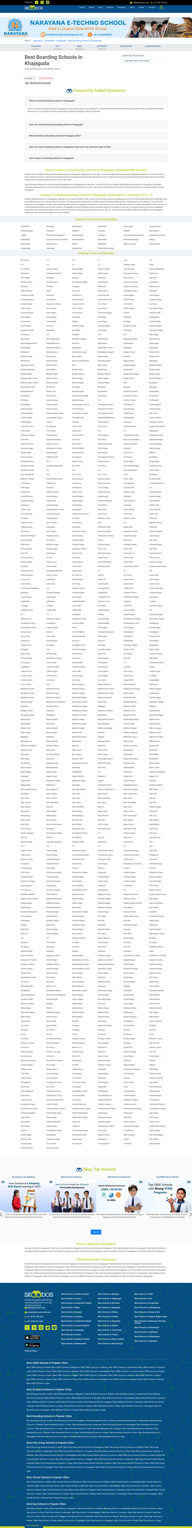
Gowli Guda (102, 514)
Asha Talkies (26, 317)
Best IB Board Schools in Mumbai (86, 1398)
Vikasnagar (25, 1122)
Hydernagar (77, 571)
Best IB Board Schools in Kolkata (100, 1394)
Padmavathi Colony (105, 851)
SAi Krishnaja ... (104, 942)
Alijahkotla (102, 286)
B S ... (126, 335)
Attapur (75, 321)
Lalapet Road (26, 671)
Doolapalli (153, 457)
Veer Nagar (76, 1100)
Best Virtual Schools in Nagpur (82, 1490)
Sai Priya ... (76, 947)
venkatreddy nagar (53, 1113)
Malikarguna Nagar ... (80, 706)
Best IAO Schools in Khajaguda (135, 1273)
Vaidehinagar (103, 1091)
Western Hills (26, 1139)
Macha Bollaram (104, 684)
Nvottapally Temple (79, 833)
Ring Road (25, 929)
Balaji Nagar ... (26, 348)
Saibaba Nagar (27, 951)
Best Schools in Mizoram (109, 1303)
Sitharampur (154, 1017)
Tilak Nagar (153, 1069)
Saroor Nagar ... (104, 973)
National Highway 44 (106, 789)
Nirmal (74, 244)
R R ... (126, 890)
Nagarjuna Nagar (53, 781)
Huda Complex (26, 562)
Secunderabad (129, 982)
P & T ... (152, 842)
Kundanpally (77, 662)
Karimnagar (128, 226)
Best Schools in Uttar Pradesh (111, 1339)
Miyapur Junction (131, 746)
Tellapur (152, 1065)
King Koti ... (102, 641)
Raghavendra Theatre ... (30, 899)
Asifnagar (127, 317)
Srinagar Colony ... (105, 1039)
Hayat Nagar (154, 536)
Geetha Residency (105, 501)
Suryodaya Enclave (28, 1060)
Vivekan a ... (77, 1126)
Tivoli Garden (129, 1074)
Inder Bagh (50, 579)
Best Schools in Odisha (108, 1312)
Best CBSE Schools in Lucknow (124, 1371)
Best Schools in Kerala (71, 1335)
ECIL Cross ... (77, 474)
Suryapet (101, 231)
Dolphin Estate (52, 457)
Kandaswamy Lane (131, 623)
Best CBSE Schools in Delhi (38, 1367)
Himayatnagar (26, 549)
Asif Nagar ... (103, 317)
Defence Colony (27, 444)
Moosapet (25, 754)
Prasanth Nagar (155, 877)
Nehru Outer (103, 811)
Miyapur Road (26, 750)
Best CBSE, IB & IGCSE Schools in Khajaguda (83, 1267)
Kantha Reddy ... (53, 628)
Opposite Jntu (155, 837)
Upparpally (102, 1087)
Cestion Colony (129, 400)
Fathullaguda (129, 483)
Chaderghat (25, 404)
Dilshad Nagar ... (155, 448)
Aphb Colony (26, 308)
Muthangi (76, 767)
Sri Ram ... (128, 1030)
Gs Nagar (24, 518)
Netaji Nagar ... (52, 816)
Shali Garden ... (155, 986)
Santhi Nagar (129, 964)
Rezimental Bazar (131, 925)
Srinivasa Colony (155, 1039)
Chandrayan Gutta (105, 413)
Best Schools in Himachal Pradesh (76, 1321)
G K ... (151, 488)
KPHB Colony (129, 649)
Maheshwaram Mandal (55, 702)
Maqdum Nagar (78, 719)
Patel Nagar (102, 864)
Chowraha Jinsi (27, 426)
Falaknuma (76, 483)
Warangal (50, 226)
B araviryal (25, 335)
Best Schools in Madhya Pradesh (75, 1339)
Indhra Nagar (77, 579)
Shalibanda (25, 990)
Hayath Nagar (26, 540)
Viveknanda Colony (54, 1130)
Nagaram (101, 776)
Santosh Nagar (27, 969)
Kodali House (26, 645)
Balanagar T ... (155, 348)
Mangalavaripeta (27, 715)
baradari (127, 356)
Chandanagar (129, 409)
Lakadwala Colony (156, 662)
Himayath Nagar (130, 544)
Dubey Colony (77, 461)
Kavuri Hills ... (51, 636)
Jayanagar (153, 597)
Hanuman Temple (131, 531)
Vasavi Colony (26, 1100)
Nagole (100, 781)
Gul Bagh (75, 518)
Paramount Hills (104, 859)
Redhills (24, 925)
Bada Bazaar (103, 339)
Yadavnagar (77, 1139)
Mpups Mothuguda (131, 759)
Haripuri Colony (52, 536)
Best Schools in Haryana (71, 1317)
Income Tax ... (26, 579)
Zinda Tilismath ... (28, 1148)
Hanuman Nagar (104, 531)
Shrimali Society (155, 1008)
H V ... (126, 523)
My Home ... (102, 767)
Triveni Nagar (103, 1082)
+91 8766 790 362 (34, 1317)
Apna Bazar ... (103, 308)
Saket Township (27, 955)
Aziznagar (128, 330)
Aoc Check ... (129, 304)
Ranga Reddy (154, 244)
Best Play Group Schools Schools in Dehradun (114, 1459)
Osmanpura (128, 842)
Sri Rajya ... (102, 1030)
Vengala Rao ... (155, 1100)
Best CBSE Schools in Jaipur (148, 1375)
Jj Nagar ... (50, 606)
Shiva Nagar (128, 1004)
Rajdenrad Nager (53, 903)
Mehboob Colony (130, 737)
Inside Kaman (103, 584)
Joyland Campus (156, 606)
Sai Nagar (153, 942)
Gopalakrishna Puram (55, 509)
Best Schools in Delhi (144, 1294)
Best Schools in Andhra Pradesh (75, 1294)
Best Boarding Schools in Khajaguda (84, 40)
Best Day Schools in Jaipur (131, 1516)
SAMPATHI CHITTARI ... (158, 955)
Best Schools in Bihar (70, 1308)
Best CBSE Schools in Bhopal (121, 1375)
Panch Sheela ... (52, 855)
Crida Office (25, 431)
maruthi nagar (129, 724)
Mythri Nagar (26, 772)
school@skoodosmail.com (38, 1312)
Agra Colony (128, 278)
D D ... (100, 431)
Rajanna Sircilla (130, 244)
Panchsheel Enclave (131, 855)
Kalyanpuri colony (53, 619)
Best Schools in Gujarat (71, 1312)
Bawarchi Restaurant (80, 361)
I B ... (100, 571)
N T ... (100, 772)
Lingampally (154, 680)
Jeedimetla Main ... (79, 601)
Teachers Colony (104, 1065)
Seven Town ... (52, 986)
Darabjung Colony (156, 435)
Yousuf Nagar (26, 1144)
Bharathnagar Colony (29, 383)
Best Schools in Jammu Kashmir (75, 1326)
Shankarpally (154, 995)
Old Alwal (153, 833)
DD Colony (76, 439)
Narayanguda (51, 789)
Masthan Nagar (78, 728)
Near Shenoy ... (27, 807)
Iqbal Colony (128, 584)
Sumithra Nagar (130, 1052)
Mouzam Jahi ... (78, 759)
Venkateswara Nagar (157, 1109)
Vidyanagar (128, 1113)
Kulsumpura (25, 662)
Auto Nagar (102, 321)
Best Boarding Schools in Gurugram (53, 1436)
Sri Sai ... (24, 1034)
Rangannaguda (78, 916)
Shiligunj (49, 1004)
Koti (48, 649)
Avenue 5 (50, 326)
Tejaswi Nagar (129, 1065)
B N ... (100, 335)
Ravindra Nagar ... (79, 921)
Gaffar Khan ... (78, 492)
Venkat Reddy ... (52, 1104)
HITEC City (102, 549)
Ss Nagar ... (128, 1043)
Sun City (152, 1052)
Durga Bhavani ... (105, 461)
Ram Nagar (128, 907)
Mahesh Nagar (155, 697)
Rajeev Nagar (77, 903)
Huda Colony (103, 558)
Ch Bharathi (154, 400)
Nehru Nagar (51, 811)
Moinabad (153, 750)
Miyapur (75, 746)
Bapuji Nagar (103, 356)
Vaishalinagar (154, 1091)
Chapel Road (129, 413)
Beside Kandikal (155, 365)
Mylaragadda (129, 767)
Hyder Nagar (51, 566)
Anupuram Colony (53, 304)
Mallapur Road (26, 711)
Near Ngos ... (103, 802)
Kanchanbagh (103, 623)
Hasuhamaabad (130, 536)
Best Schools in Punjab (108, 1317)
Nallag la (152, 781)
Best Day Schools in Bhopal (107, 1516)
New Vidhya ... (78, 824)
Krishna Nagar (26, 658)
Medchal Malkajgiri (131, 239)
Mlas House (76, 750)
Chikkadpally (129, 418)
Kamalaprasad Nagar (132, 619)
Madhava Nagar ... (79, 689)
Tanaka (152, 1060)
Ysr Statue (128, 1144)
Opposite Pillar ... (79, 842)
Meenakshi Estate (79, 737)
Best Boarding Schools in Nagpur (107, 1428)
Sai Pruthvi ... (103, 947)
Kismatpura (154, 641)
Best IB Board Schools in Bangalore (69, 1394)
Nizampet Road (130, 829)
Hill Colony (153, 540)
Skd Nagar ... (103, 1021)
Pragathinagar (78, 877)
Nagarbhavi (25, 781)
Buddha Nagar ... (79, 400)
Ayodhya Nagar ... (105, 326)
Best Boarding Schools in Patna (123, 1432)
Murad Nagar (26, 767)
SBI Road (50, 982)
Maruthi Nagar (103, 724)
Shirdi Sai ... (102, 1004)
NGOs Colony (103, 824)
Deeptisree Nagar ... (157, 439)
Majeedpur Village (156, 702)
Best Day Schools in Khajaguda (37, 1248)
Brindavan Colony (131, 396)
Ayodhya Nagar (78, 326)
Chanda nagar (52, 409)
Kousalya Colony (104, 649)
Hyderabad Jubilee (131, 566)
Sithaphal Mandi (130, 1017)
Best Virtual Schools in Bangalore (67, 1482)
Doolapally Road (27, 461)
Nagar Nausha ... (79, 776)
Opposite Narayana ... (55, 842)
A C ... (48, 260)
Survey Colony (26, 1056)
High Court (128, 540)
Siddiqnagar (128, 1012)
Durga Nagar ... (155, 461)
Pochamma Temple (79, 872)
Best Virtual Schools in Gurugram (143, 1494)
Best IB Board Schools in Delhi (40, 1394)
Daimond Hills (77, 435)
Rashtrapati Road (156, 916)
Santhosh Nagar (155, 964)
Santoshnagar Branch (81, 969)
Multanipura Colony (80, 763)
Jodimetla (102, 606)
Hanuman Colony (79, 531)
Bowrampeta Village (80, 396)
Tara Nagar (50, 1065)
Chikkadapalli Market (106, 418)
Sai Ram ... (128, 947)
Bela (74, 365)
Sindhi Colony (51, 1017)
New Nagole (128, 820)
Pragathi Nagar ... (53, 877)
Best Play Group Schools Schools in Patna (131, 1463)
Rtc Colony (102, 934)
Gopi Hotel (102, 509)
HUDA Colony (154, 558)
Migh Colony (128, 741)
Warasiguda (51, 1135)
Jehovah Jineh (103, 601)
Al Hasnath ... (154, 282)
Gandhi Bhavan (27, 496)
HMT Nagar (51, 553)
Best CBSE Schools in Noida (151, 1379)
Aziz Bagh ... (77, 330)
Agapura (75, 278)
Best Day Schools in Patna (45, 1520)
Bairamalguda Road (29, 343)
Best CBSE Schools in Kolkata (94, 1367)
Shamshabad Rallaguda (56, 995)
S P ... (48, 938)
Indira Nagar (154, 579)
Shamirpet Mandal (156, 990)
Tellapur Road (26, 1069)
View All (96, 1232)
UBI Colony (25, 1087)
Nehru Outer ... (129, 811)
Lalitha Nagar (51, 671)
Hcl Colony (50, 540)
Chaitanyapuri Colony (80, 404)
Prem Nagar (77, 881)
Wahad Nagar (154, 1130)
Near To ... (102, 807)
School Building (78, 982)
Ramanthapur (103, 912)
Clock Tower (77, 426)
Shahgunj (101, 986)
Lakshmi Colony (52, 667)
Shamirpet (128, 990)
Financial (50, 488)
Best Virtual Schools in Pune (47, 1486)
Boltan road (51, 391)
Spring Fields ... (52, 1025)
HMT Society (77, 553)
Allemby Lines (154, 286)
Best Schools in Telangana (146, 1341)
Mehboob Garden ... (157, 737)
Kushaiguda (102, 662)
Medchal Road (155, 732)
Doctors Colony (27, 457)
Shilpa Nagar (77, 1004)
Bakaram (75, 343)
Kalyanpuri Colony (79, 619)
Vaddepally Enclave (80, 1091)
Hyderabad (49, 40)
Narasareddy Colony (29, 789)
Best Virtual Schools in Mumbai (74, 1486)
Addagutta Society (53, 273)
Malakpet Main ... (53, 706)
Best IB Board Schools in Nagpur (98, 1402)
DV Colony (76, 466)
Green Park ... (129, 514)
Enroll (141, 11)
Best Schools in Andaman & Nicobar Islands (150, 1322)
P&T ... (151, 846)
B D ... (48, 335)
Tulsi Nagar (153, 1082)
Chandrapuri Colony (80, 413)
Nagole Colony (129, 781)
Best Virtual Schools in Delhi (39, 1482)
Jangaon (101, 235)
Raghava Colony (104, 894)
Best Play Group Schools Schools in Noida (114, 1467)
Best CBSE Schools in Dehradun (93, 1375)
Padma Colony (26, 851)
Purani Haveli (77, 886)
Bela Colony (102, 365)
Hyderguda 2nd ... (28, 571)
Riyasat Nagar (52, 929)
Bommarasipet (78, 391)
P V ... (126, 846)
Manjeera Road (130, 715)
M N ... (49, 684)
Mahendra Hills (129, 697)
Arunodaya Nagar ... (106, 313)
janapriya (24, 593)
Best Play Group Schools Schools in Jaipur (54, 1463)
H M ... (100, 523)
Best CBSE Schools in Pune (39, 1371)
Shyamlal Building (28, 1012)
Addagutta (25, 273)
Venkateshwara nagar (132, 1109)
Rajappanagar (26, 903)
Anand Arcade (103, 295)
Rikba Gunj (153, 925)
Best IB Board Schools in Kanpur (78, 1406)
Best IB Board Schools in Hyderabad (131, 1394)
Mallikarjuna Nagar (79, 711)
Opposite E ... (129, 837)
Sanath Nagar (52, 960)
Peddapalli (102, 244)
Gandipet (127, 496)
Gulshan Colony (104, 518)
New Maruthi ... (78, 820)
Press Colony (103, 881)
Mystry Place (154, 767)
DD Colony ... (103, 439)
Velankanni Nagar (131, 1100)
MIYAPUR (101, 746)
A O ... (151, 260)
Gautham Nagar (27, 501)
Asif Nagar (76, 317)
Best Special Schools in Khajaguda (150, 1251)
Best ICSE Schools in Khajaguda (64, 1264)
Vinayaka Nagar (104, 1122)
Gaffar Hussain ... (53, 492)
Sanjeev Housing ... (156, 960)
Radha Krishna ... (156, 890)
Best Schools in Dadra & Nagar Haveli (151, 1317)
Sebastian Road (104, 982)
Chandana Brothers (105, 409)
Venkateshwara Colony (81, 1109)
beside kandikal (130, 365)
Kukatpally (153, 658)
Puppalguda (51, 886)
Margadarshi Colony (106, 719)
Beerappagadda (104, 361)
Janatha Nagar (78, 593)
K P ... (151, 610)
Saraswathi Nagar (131, 969)
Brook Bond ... (155, 396)
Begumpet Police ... (28, 365)
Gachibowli (25, 492)
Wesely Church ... (104, 1135)
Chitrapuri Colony (156, 422)
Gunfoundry (77, 523)
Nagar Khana (51, 776)
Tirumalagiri (77, 1074)
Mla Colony (50, 750)
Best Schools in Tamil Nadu (110, 1330)
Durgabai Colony (27, 466)
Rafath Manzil (52, 894)
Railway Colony (130, 899)
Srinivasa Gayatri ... (28, 1043)
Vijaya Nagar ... (52, 1117)
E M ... (74, 470)
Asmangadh (154, 317)
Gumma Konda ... (28, 523)
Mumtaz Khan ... (130, 763)
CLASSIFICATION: (152, 47)
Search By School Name (133, 55)
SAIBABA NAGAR (156, 947)
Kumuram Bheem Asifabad (57, 239)
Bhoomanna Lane (28, 387)
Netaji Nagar (26, 816)
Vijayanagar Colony (80, 1117)
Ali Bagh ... (50, 286)
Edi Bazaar (153, 474)
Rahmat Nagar (78, 899)
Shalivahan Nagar (53, 990)
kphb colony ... (26, 654)
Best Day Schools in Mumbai (58, 1512)
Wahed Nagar (26, 1135)
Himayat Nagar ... (105, 544)
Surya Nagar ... (155, 1056)
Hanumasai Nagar (28, 536)
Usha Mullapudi (155, 1087)
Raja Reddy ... (154, 899)
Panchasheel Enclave (80, 855)
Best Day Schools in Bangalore (63, 1508)
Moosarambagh (52, 754)
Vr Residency (129, 1130)
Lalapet (152, 667)
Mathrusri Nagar (130, 728)
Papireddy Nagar (53, 859)
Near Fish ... (154, 794)
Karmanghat (129, 628)
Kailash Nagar (129, 614)
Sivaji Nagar (25, 1021)
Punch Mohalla (155, 881)
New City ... (153, 816)
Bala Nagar (102, 343)
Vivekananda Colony (106, 1126)
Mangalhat (50, 715)
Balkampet (25, 352)
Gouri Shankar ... (156, 509)
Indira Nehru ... (27, 584)
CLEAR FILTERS (46, 78)
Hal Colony (25, 531)
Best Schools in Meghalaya (109, 1299)
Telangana (38, 40)
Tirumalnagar (103, 1074)
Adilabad (75, 231)
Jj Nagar (152, 601)
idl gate (101, 575)
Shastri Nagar (154, 999)
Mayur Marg (25, 732)
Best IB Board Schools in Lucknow (150, 1398)
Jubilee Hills (51, 610)
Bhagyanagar (154, 374)
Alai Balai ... (25, 286)
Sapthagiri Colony (105, 969)
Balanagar (128, 348)
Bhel (125, 383)
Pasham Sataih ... (53, 864)
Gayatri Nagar (77, 501)
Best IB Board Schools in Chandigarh (137, 1406)
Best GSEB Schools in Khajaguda (56, 1276)
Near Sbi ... (153, 802)
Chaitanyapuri (52, 404)
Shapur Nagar (77, 999)
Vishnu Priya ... (155, 1122)
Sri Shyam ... (128, 1034)
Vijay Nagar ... (26, 1117)
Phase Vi (152, 868)
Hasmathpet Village (105, 536)
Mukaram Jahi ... (53, 763)
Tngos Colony (26, 1078)
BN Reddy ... (103, 387)
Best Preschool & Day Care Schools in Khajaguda (54, 1251)
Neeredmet (25, 811)
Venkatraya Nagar (28, 1113)
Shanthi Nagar (52, 999)
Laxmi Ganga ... (78, 676)
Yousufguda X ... (104, 1144)
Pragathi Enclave (156, 872)
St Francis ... (26, 1047)
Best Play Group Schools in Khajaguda (66, 1248)
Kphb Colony (154, 649)
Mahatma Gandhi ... (106, 697)
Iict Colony (128, 575)
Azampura (50, 330)
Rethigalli (101, 925)
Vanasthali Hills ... (79, 1095)
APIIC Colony (77, 308)
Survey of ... (51, 1056)
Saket (151, 951)
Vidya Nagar (103, 1113)
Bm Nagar (76, 387)
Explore (110, 11)
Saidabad (50, 951)
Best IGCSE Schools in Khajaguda (113, 1270)
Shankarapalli (103, 995)
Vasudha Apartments (54, 1100)
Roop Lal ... (25, 934)
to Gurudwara (52, 1078)
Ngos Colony (129, 824)
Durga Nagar (129, 461)
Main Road (102, 702)
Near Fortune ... (52, 798)
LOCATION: (36, 47)
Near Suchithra (78, 807)
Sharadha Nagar (104, 999)
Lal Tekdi (127, 667)
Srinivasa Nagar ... (53, 1043)
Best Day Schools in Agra (150, 1520)
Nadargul (24, 776)
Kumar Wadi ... (52, 662)
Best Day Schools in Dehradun (81, 1516)
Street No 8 (128, 1047)
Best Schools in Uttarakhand (147, 1328)
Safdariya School (79, 938)
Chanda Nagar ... (79, 409)
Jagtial (23, 235)
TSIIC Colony (129, 1082)
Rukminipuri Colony (157, 934)
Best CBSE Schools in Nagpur (65, 1375)
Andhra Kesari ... (78, 300)
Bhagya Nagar (26, 374)
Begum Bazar (129, 361)
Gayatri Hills (51, 501)
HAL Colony (51, 531)
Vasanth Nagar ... (156, 1095)
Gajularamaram (104, 492)
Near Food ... (26, 798)
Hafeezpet (76, 527)
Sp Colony (25, 1025)
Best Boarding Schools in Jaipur (65, 1432)
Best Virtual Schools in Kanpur (56, 1494)
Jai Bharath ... (129, 588)
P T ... (100, 846)
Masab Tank (25, 728)
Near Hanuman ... (105, 798)
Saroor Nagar (77, 973)
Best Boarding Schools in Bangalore (70, 1420)
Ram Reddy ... (154, 907)
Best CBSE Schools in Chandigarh (93, 1379)
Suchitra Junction (53, 1052)
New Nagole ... (155, 820)
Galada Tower (129, 492)
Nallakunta (50, 785)
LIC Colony (50, 680)
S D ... (23, 938)
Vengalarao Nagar (28, 1104)
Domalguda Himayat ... (107, 457)
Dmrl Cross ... (129, 453)
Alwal (48, 291)
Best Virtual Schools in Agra (61, 1498)
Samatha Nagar (104, 955)
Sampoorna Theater (29, 960)
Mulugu (152, 239)
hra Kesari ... (77, 558)
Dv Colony (102, 466)
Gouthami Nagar (53, 514)
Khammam (102, 226)
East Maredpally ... (28, 474)
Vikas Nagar (154, 1117)
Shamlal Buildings (28, 995)
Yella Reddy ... (154, 1139)
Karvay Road (26, 632)
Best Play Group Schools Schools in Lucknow (97, 1455)
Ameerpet (50, 295)
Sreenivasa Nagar (105, 1025)
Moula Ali (50, 759)
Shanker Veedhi (27, 999)
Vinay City (76, 1122)
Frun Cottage (103, 488)
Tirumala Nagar (52, 1074)
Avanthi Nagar (155, 321)
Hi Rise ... (101, 540)
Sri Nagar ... (76, 1030)
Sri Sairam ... (103, 1034)
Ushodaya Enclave (53, 1091)
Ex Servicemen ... (156, 479)
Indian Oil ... (102, 579)
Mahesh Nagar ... (27, 702)
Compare (121, 11)
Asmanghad (51, 321)
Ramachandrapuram (29, 912)
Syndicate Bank (104, 1060)
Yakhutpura (102, 1139)
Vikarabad (50, 248)
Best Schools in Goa (143, 1299)
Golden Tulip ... (155, 505)
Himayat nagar (52, 544)
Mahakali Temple (27, 697)
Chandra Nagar (27, 413)
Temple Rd (102, 1069)
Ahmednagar (103, 282)
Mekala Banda (52, 741)
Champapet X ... (130, 404)
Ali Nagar (75, 286)
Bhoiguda (153, 383)
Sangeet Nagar (129, 960)
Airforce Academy (131, 282)
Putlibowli (102, 886)
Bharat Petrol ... (130, 378)
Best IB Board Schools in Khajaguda (93, 1264)
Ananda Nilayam (27, 300)
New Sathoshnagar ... (55, 824)
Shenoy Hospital (27, 1004)
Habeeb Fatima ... (156, 523)
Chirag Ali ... (128, 422)
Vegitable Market (104, 1100)
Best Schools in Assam (71, 1299)
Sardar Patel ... (27, 973)
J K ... (48, 588)
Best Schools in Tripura (108, 1335)
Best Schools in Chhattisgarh (147, 1337)
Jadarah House (78, 588)
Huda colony (129, 558)
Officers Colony (130, 833)
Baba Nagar (154, 335)
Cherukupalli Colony (54, 418)
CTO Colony (51, 431)
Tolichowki (102, 1078)
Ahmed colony (52, 282)
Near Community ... (131, 794)
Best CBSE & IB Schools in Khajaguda (50, 1267)
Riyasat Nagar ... (78, 929)
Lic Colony (76, 680)
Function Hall (129, 488)
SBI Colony (153, 977)
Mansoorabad (52, 719)
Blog (100, 11)
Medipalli (24, 737)
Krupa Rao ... (77, 658)
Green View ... (154, 514)
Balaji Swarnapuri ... (54, 348)
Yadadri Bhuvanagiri (106, 248)
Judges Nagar (103, 610)
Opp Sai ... (102, 837)
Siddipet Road (103, 1012)
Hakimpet (153, 527)
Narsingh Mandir (78, 789)
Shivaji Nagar (26, 1008)
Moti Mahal (153, 754)
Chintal (49, 422)
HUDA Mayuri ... (78, 562)
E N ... (100, 470)
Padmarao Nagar (79, 851)
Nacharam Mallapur (157, 772)
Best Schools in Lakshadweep (147, 1308)
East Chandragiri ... (131, 470)
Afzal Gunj (153, 273)
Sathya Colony (155, 973)
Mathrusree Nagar (105, 728)
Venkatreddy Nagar (80, 1113)
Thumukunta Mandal (132, 1069)
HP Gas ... (50, 558)
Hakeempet (128, 527)
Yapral (126, 1139)
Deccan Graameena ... (132, 439)
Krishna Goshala (155, 654)
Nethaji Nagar (77, 816)
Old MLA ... (50, 837)
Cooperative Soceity (157, 426)
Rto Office (127, 934)
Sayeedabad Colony (28, 977)
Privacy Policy (31, 1351)
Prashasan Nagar (28, 881)
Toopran (127, 1078)
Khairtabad (128, 636)
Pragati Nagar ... (104, 877)
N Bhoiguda (76, 772)
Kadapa (101, 614)
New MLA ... (102, 820)
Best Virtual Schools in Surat (55, 1490)
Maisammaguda (130, 702)
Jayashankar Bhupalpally (134, 235)
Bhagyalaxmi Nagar (131, 374)
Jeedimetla (25, 601)
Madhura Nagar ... (79, 693)
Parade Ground (78, 859)
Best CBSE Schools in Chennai (152, 1367)
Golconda (127, 505)
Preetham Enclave (53, 881)
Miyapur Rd (153, 746)
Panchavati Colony (105, 855)
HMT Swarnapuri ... (105, 553)
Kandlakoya (154, 623)
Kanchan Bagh (78, 623)
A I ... (100, 260)
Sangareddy (25, 248)
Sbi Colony (25, 982)
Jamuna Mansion (156, 588)
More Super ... (77, 754)
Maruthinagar (154, 724)
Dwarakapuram (155, 466)
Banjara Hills (154, 352)
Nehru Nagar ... (78, 811)
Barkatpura (25, 361)
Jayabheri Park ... (105, 597)
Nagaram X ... (154, 776)
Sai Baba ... (153, 938)
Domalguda (76, 457)
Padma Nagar (52, 851)
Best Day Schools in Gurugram (100, 1520)
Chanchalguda (155, 404)
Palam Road (25, 855)
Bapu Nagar (77, 356)
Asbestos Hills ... (155, 313)
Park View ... (154, 859)
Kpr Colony (128, 654)
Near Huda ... (129, 798)
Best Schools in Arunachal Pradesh (76, 1303)
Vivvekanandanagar (80, 1130)
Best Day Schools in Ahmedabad (86, 1512)
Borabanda (102, 391)
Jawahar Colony (130, 593)
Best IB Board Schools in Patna (107, 1406)
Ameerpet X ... (77, 295)
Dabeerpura (154, 431)
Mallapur (152, 706)
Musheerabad (51, 767)
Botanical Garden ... (131, 391)
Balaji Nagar (128, 343)
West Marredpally (156, 1135)
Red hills (101, 921)
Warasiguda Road (79, 1135)
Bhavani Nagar (78, 383)
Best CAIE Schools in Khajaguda (108, 1273)
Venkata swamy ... (131, 1104)
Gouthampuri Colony (80, 514)
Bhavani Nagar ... (105, 383)
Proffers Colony (130, 881)
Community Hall (130, 426)
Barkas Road (154, 356)
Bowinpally (25, 396)
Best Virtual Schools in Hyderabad (126, 1482)
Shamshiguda (77, 995)
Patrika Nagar (26, 868)
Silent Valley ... (26, 1017)
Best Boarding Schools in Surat (78, 1428)
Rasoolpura (25, 921)
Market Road (154, 719)
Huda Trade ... (129, 562)
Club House (102, 426)
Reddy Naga (154, 921)
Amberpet (153, 291)
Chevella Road (77, 418)
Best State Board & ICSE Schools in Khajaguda (147, 1270)
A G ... (74, 260)
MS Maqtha (153, 759)
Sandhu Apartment (105, 960)
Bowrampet (51, 396)
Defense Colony (52, 444)
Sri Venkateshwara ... (54, 1039)
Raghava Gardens (131, 894)
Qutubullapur (103, 890)
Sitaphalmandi (103, 1017)
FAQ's (132, 11)
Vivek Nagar (25, 1126)
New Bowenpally (130, 816)
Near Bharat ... (103, 794)
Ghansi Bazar (154, 501)
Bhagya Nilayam (104, 374)
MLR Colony (102, 750)
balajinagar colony (105, 348)
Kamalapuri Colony (156, 619)
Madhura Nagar (52, 693)
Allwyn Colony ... (27, 291)
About (91, 11)
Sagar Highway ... (105, 938)
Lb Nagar (153, 676)
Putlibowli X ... (129, 886)
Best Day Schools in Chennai (144, 1508)
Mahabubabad (78, 239)
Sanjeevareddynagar (106, 964)
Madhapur (153, 684)
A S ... (48, 265)
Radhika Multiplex (28, 894)
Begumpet (153, 361)
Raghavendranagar (54, 899)
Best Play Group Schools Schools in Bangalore (84, 1447)
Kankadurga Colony (28, 628)
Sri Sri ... (152, 1034)
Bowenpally (153, 391)
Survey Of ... (77, 1056)
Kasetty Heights (78, 632)
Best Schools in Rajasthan (109, 1321)
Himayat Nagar (78, 544)
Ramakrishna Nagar (80, 912)
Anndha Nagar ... (27, 304)
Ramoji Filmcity (130, 912)
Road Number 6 (155, 929)
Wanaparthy (77, 248)
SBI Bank (101, 977)
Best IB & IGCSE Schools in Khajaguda (50, 1270)
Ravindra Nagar (52, 921)
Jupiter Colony (129, 610)
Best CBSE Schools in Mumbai (66, 1371)
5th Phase (25, 260)
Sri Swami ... (25, 1039)
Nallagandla (25, 785)
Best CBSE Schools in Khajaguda (38, 1264)
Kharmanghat (52, 641)
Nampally (76, 785)
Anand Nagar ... (130, 295)
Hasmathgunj (77, 536)
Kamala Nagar (103, 619)
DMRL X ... (153, 453)
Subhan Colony (155, 1047)
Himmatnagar (52, 549)
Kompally (50, 645)
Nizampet (50, 829)
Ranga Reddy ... (52, 916)
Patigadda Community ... (133, 864)
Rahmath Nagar (104, 899)
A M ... (126, 260)
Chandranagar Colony (55, 413)
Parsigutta (25, 864)
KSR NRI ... (128, 658)
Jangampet (102, 593)
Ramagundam (155, 226)
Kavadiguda (154, 632)
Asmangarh (25, 321)
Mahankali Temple (79, 697)
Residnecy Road (78, 925)
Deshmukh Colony (105, 444)
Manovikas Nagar (156, 715)
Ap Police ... (153, 304)
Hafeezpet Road (104, 527)
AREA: (80, 47)
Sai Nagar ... (25, 947)
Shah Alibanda (78, 986)
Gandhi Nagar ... (78, 496)
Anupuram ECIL (78, 304)
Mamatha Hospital (105, 711)
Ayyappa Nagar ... (156, 326)
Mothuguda (128, 754)
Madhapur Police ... (28, 689)
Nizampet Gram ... (105, 829)
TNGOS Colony (155, 1074)
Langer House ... (27, 676)
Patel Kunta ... (77, 864)
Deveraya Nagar (27, 448)
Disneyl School (78, 453)
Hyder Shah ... (77, 566)
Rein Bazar (50, 925)
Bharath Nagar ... (156, 378)
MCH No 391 (77, 732)
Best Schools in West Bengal (110, 1344)
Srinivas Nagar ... (130, 1039)
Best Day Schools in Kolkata (90, 1508)
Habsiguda (50, 527)
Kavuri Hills (25, 636)
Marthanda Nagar (79, 724)
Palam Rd (153, 851)
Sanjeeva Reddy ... (53, 964)
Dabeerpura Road (28, 435)
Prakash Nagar (130, 877)
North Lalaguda (27, 833)
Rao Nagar (102, 916)
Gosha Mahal (129, 509)
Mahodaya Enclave (79, 702)
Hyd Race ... (25, 566)
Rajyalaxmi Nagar (105, 907)
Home (82, 11)
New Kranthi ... (52, 820)
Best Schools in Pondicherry (147, 1303)
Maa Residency (78, 684)
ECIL (48, 474)
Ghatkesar (25, 505)
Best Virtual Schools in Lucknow (135, 1486)
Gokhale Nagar (52, 505)
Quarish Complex (53, 890)
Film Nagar (25, 488)
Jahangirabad (103, 588)
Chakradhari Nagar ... (106, 404)
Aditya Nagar (77, 273)
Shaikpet (127, 986)
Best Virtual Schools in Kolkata (96, 1482)
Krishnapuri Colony (54, 658)
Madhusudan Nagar (106, 693)
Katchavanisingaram (106, 632)
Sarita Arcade (51, 973)
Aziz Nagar (102, 330)
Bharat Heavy (51, 378)
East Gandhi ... (155, 470)
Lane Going (128, 671)
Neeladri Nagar (155, 807)
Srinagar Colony (78, 1039)
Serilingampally (27, 986)
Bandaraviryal (52, 352)
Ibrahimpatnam (27, 575)
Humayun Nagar (155, 562)
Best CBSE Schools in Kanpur (39, 1379)
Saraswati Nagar (156, 969)
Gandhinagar (103, 496)
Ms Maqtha (25, 763)
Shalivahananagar (105, 990)
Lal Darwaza (103, 667)
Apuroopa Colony (156, 308)
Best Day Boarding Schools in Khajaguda (129, 1248)
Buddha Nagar (52, 400)
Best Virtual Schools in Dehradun (111, 1490)
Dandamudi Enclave (131, 435)
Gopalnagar (77, 509)
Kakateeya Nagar (156, 614)
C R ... (100, 400)
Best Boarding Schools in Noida (83, 1436)
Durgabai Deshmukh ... (55, 466)
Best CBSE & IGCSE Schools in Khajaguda (119, 1267)
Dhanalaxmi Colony (54, 448)
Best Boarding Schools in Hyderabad (132, 1420)
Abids (151, 265)
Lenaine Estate (27, 680)
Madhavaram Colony (106, 689)
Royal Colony (77, 934)
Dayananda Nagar (53, 439)
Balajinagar (76, 348)
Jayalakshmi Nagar (131, 597)
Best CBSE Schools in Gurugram (123, 1379)
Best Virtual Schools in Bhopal (140, 1490)
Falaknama (50, 483)
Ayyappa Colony (130, 326)
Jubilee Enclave (27, 610)
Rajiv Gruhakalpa (156, 903)
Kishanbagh (128, 641)
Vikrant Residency (53, 1122)
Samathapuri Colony (132, 955)
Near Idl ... (153, 798)
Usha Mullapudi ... (28, 1091)
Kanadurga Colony (28, 623)
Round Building (52, 934)
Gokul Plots (102, 505)
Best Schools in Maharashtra (73, 1344)
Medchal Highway (131, 732)
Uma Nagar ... (77, 1087)
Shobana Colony (130, 1008)
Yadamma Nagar (53, 1139)
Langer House (154, 671)
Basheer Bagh (52, 361)
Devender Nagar (155, 444)
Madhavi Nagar (155, 689)
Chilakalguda (26, 422)
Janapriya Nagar (53, 593)
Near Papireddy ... (131, 802)
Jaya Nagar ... (77, 597)
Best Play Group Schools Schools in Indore (137, 1455)
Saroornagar (129, 973)
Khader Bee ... (103, 636)
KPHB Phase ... (52, 654)
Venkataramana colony (55, 1109)
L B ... (126, 662)
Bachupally (25, 339)
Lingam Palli (128, 680)
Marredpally (25, 724)
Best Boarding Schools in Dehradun (138, 1428)
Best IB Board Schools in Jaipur (49, 1406)
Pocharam (102, 872)
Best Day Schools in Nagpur (54, 1516)
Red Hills (127, 921)
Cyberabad (76, 431)
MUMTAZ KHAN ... (105, 763)
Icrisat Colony (51, 575)
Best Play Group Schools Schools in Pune (112, 1451)
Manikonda (102, 715)
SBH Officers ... (78, 977)
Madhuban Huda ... (28, 693)
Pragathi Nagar (27, 877)
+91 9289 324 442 (34, 1321)
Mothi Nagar (103, 754)
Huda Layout (51, 562)
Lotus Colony (26, 684)
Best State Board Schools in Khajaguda (124, 1264)
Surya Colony (103, 1056)
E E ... (48, 470)
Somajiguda (128, 1021)
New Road (25, 824)
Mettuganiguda (104, 741)
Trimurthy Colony (79, 1082)
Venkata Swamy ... (105, 1104)
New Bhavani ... (104, 816)
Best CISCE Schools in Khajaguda (81, 1273)
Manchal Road (129, 711)
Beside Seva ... (103, 369)
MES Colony (77, 741)
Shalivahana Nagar (79, 990)
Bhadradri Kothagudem (55, 235)
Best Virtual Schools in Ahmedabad (105, 1486)
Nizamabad (76, 226)
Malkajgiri (102, 706)
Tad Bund (127, 1060)
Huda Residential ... (105, 562)
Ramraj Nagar (26, 916)
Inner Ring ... (77, 584)
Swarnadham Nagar (54, 1060)
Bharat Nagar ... (104, 378)
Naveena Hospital (131, 789)
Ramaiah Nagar (52, 912)
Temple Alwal (51, 1069)
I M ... (151, 571)
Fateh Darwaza (104, 483)
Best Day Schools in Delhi (38, 1508)
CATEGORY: (102, 47)
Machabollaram (130, 684)
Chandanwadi (154, 409)
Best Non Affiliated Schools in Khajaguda (87, 1276)
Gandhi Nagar (52, 496)
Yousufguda (77, 1144)
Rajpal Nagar (26, 907)
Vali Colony (25, 1095)
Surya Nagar (129, 1056)
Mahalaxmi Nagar (53, 697)
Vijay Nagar (153, 1113)
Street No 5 (102, 1047)
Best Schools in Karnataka (72, 1330)
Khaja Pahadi (154, 636)
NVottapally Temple (54, 833)
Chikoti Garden (155, 418)
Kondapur (102, 645)
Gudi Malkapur (52, 518)
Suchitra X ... (103, 1052)
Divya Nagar (103, 453)
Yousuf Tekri (51, 1144)
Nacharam (128, 772)
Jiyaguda (127, 601)
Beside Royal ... (78, 369)
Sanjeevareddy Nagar (80, 964)
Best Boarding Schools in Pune (58, 1424)
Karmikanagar (155, 628)
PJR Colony (25, 872)
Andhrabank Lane (105, 300)
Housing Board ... (156, 553)
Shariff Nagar (129, 999)
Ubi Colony (50, 1087)
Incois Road (154, 575)
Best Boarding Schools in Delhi (40, 1420)
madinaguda (154, 693)
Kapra (74, 628)
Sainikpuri (127, 951)
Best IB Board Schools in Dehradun (128, 1402)
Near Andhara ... (53, 794)
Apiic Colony (51, 308)
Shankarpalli (128, 995)
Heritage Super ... (79, 540)
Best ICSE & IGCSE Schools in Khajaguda (83, 1270)
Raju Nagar (76, 907)
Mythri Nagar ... (52, 772)
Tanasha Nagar (27, 1065)
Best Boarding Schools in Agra (112, 1436)
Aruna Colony (77, 313)
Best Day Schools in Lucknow (114, 1512)
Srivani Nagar (103, 1043)
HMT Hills (153, 549)
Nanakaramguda (156, 785)
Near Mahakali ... (53, 802)
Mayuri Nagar (51, 732)
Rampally (153, 912)
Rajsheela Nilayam (53, 907)
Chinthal (75, 422)
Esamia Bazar (77, 479)
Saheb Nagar (129, 938)
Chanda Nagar (26, 409)
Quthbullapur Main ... (80, 890)
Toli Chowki (76, 1078)
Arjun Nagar (51, 313)
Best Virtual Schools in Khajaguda (88, 1251)
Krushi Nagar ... (104, 658)
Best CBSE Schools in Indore (152, 1371)
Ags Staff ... (154, 278)
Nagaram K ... (129, 776)
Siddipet (127, 231)
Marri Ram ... (51, 724)
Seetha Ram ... (155, 982)
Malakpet (24, 706)
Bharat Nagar (77, 378)
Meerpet (101, 737)
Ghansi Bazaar (129, 501)
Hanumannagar (155, 531)
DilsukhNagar (51, 453)
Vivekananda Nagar (131, 1126)
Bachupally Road (53, 339)
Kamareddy (25, 239)
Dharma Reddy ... (79, 448)
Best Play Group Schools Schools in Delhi (44, 1447)
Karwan (49, 632)
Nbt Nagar (25, 794)
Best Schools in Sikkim (108, 1326)
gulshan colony (130, 518)
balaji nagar (154, 343)
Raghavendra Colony (157, 894)
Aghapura (102, 278)
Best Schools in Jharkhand (146, 1332)
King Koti (75, 641)
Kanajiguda (51, 623)
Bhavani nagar (52, 383)
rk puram (127, 929)
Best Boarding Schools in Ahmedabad (119, 1424)
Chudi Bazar (51, 426)
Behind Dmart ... (52, 365)
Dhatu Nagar (103, 448)
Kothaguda (153, 645)
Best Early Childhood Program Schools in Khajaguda (45, 1273)
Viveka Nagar (51, 1126)
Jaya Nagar (51, 597)
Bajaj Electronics (53, 343)
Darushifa (25, 439)
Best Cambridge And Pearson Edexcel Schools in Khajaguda (128, 1276)
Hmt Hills (24, 553)
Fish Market (76, 488)
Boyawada (102, 396)
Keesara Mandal (78, 636)
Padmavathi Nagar (131, 851)
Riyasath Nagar (104, 929)
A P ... (23, 265)
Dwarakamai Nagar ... (132, 466)
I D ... (125, 571)
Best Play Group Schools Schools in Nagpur (74, 1459)
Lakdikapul (25, 667)
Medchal (101, 732)
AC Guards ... (26, 269)
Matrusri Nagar (155, 728)
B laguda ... (76, 335)
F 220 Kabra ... (26, 483)
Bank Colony (51, 356)
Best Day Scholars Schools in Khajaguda (120, 1251)
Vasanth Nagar (130, 1095)
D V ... (126, 431)
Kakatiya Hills (26, 619)
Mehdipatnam (26, 741)
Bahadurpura (154, 339)
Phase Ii (127, 868)
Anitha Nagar (129, 300)
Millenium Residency (29, 746)
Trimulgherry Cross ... (54, 1082)
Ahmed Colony (26, 282)
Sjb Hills (75, 1021)
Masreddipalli (51, 728)
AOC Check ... (103, 304)
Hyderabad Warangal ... (158, 566)
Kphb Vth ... (102, 654)
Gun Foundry (51, 523)
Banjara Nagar (26, 356)
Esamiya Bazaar (104, 479)
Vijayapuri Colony (105, 1117)
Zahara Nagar (154, 1144)
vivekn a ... (25, 1130)
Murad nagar (154, 763)
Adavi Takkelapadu (156, 269)
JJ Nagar (24, 606)
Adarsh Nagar (129, 269)
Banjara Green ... (130, 352)
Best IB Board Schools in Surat (69, 1402)
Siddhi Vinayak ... (79, 1012)
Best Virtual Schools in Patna (83, 1494)
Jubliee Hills (76, 610)
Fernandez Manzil (156, 483)
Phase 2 (75, 868)
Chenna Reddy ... (27, 418)
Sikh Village (153, 1012)
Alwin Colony (103, 291)
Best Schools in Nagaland (109, 1308)
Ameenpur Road (27, 295)
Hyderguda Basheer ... (55, 571)
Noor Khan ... (154, 829)
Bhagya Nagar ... (53, 374)
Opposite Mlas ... (27, 842)
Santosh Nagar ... (53, 969)
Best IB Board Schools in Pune (58, 1398)
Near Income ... (27, 802)
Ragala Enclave (78, 894)
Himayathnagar (155, 544)
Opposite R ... (103, 842)
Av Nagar (127, 321)
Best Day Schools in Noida (126, 1520)
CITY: (58, 47)
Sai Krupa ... (128, 942)
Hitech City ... (129, 549)
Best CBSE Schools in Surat (39, 1375)
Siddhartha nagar (53, 1012)
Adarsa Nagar (77, 269)
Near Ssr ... (50, 807)
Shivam (49, 1008)
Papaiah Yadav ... (28, 859)
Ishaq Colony (154, 584)
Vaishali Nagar (129, 1091)
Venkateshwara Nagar (107, 1109)
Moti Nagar (25, 759)
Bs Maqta (24, 400)
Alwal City (76, 291)
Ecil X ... (127, 474)
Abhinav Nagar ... (130, 265)
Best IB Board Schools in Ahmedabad (118, 1398)
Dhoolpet (127, 448)
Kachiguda (76, 614)
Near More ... (77, 802)
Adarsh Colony (103, 269)
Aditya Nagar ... (104, 273)
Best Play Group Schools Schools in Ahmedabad (56, 1455)
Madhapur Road (52, 689)
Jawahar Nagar (155, 593)
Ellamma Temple (27, 479)
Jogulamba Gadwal (157, 235)
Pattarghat (50, 868)
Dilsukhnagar (26, 453)
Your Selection (33, 1525)
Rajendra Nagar (104, 903)
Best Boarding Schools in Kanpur (95, 1432)
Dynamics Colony (27, 470)
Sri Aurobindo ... (130, 1025)
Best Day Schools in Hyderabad (117, 1508)
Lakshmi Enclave (78, 667)
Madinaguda (129, 693)
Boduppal (153, 387)
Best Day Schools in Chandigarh (72, 1520)
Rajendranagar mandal (133, 903)
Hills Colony (25, 544)
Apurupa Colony (27, 313)
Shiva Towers (154, 1004)
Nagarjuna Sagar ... (80, 781)
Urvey (126, 1087)
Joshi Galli (128, 606)
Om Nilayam (77, 837)
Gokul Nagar (77, 505)
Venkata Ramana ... (80, 1104)
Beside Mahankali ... (29, 369)
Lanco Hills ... (77, 671)
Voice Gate (102, 1130)
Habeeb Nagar (26, 527)
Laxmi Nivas (128, 676)
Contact (151, 11)
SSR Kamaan (154, 1043)
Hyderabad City (104, 566)
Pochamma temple (53, 872)
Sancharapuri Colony (80, 960)
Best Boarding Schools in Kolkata (101, 1420)
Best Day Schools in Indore (140, 1512)
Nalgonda (50, 231)
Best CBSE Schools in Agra (38, 1383)
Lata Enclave (51, 676)
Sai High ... (76, 942)
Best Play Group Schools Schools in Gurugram (75, 1467)
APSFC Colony (129, 308)
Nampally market (104, 785)
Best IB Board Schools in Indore (41, 1402)
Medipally (50, 737)
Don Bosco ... (129, 457)
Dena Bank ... (77, 444)
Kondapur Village (130, 645)
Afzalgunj (50, 278)
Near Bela (76, 794)
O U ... (100, 833)
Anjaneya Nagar (155, 300)
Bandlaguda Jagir (79, 352)
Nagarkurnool (51, 244)
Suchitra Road (77, 1052)
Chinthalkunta (103, 422)
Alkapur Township (131, 286)
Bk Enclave (50, 387)
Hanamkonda (77, 235)
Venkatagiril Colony (157, 1104)
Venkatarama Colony (29, 1109)
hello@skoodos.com (141, 3)
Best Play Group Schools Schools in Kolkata (124, 1447)
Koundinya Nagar (79, 649)
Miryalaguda (154, 231)
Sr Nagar (75, 1025)
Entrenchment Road (54, 479)
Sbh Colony (50, 977)
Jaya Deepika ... (27, 597)
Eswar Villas (128, 479)
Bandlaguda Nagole (106, 352)
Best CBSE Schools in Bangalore (66, 1367)
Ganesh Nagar (155, 496)
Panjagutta (153, 855)
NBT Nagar (153, 789)
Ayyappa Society (27, 330)
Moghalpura (128, 750)
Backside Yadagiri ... (80, 339)
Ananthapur (51, 300)
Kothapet (24, 649)
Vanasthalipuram (105, 1095)
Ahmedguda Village (80, 282)
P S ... (74, 846)
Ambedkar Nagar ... (131, 291)
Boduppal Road (27, 391)
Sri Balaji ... (153, 1025)
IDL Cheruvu (77, 575)
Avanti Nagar (26, 326)
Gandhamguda (155, 492)
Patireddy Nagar (155, 864)
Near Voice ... (129, 807)
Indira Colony (129, 579)
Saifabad (101, 951)
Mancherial (102, 239)
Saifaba (75, 951)
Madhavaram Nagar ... (133, 689)
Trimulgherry (26, 1082)
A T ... (100, 265)
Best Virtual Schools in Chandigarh (112, 1494)
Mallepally (50, 711)
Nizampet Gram (78, 829)
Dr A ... (49, 461)
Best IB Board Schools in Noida (65, 1410)
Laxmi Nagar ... (104, 676)
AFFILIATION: (126, 47)
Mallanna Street (130, 706)
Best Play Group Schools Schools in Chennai (73, 1451)
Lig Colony (102, 680)
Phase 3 (101, 868)
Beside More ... (52, 369)
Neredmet (153, 811)
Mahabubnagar (27, 231)
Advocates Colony (131, 273)
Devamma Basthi (130, 444)
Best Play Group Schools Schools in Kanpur (93, 1463)
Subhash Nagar (27, 1052)
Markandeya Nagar (131, 719)
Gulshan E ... (154, 518)
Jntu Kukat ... (77, 606)
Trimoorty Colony (156, 1078)
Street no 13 (77, 1047)
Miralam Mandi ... (53, 746)
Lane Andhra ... (104, 671)
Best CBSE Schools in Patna (65, 1379)
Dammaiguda (103, 435)
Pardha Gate (129, 859)
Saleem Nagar (77, 955)
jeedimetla (50, 601)
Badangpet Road (130, 339)
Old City (24, 837)
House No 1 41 (129, 553)
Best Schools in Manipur (108, 1294)
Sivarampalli (51, 1021)
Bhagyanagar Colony (29, 378)
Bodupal (127, 387)
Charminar (153, 413)
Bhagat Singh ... (155, 369)
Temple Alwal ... (78, 1069)
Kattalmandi (128, 632)
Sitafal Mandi (77, 1017)
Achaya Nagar (52, 269)
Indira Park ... (51, 584)
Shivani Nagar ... (104, 1008)
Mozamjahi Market (105, 759)
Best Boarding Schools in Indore (49, 1428)
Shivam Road (77, 1008)
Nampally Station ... (131, 785)
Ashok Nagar (51, 317)
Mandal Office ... (155, 711)
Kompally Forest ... (79, 645)
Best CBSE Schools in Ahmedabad (95, 1371)
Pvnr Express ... (27, 890)
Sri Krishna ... (51, 1030)
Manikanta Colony (79, 715)
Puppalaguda (26, 886)
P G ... (48, 846)
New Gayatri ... (27, 820)
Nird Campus (26, 829)
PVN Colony (154, 886)
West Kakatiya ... (130, 1135)
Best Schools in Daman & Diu (147, 1312)
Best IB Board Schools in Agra (93, 1410)
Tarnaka (75, 1065)
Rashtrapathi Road (131, 916)
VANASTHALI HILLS (54, 1095)
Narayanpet (25, 244)
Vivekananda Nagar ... (158, 1126)
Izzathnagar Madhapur (30, 588)
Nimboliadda (154, 824)
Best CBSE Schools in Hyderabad (123, 1367)
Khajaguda (61, 40)
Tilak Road (25, 1074)
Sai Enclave (50, 942)
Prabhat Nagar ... (130, 872)
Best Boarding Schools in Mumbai (87, 1424)
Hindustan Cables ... (80, 549)
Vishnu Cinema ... (130, 1122)
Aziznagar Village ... (157, 330)
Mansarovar (25, 719)
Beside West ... (129, 369)
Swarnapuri (76, 1060)
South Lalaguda (155, 1021)
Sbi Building (128, 977)
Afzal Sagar (25, 278)
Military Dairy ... (155, 741)
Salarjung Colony (53, 955)
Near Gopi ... (77, 798)
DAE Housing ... (52, 435)
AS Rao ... (127, 313)
